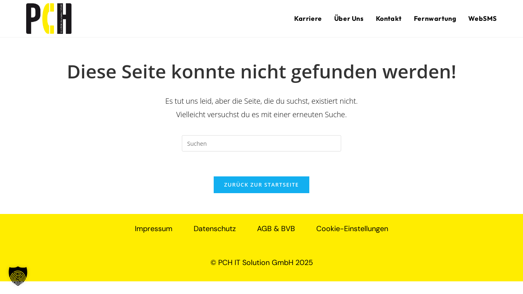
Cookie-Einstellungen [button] (352, 229)
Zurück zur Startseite (261, 184)
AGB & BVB (276, 229)
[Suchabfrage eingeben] (261, 143)
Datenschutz (215, 229)
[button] (18, 276)
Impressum (153, 229)
